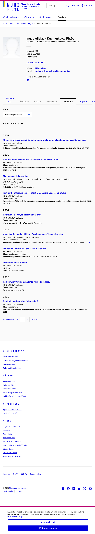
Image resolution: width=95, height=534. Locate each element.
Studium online (35, 474)
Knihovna (6, 474)
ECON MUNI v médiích (12, 441)
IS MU (15, 474)
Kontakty (6, 430)
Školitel (37, 101)
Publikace (68, 101)
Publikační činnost (10, 389)
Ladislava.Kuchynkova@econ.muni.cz (52, 71)
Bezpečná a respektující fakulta (15, 445)
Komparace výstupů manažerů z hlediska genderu (26, 282)
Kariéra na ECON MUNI (12, 457)
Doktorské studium (10, 364)
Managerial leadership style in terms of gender (25, 248)
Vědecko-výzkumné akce (12, 393)
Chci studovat (13, 351)
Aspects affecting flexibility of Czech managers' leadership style (33, 234)
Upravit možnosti (15, 519)
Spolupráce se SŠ (10, 413)
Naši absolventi (9, 438)
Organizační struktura (11, 426)
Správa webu (8, 491)
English (75, 5)
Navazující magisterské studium (15, 361)
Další (34, 319)
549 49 (40, 68)
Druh (5, 109)
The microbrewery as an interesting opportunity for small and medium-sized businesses (44, 140)
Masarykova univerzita (17, 488)
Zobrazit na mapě (35, 63)
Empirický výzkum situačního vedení (20, 301)
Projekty (83, 101)
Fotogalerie (7, 434)
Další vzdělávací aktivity (12, 368)
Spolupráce (11, 404)
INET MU (23, 474)
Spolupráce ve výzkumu (12, 410)
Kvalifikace (52, 101)
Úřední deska (8, 449)
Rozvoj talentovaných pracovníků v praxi (22, 215)
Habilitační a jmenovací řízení (14, 396)
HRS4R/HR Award (10, 453)
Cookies (19, 491)
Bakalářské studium (10, 357)
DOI (88, 242)
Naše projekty (8, 385)
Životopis (24, 101)
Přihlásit (86, 5)
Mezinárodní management (15, 262)
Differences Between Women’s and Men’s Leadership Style (30, 159)
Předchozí (8, 319)
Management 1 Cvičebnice (15, 176)
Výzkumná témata (10, 381)
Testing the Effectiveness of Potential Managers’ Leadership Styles (34, 193)
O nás (7, 420)
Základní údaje (10, 100)
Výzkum (8, 375)
